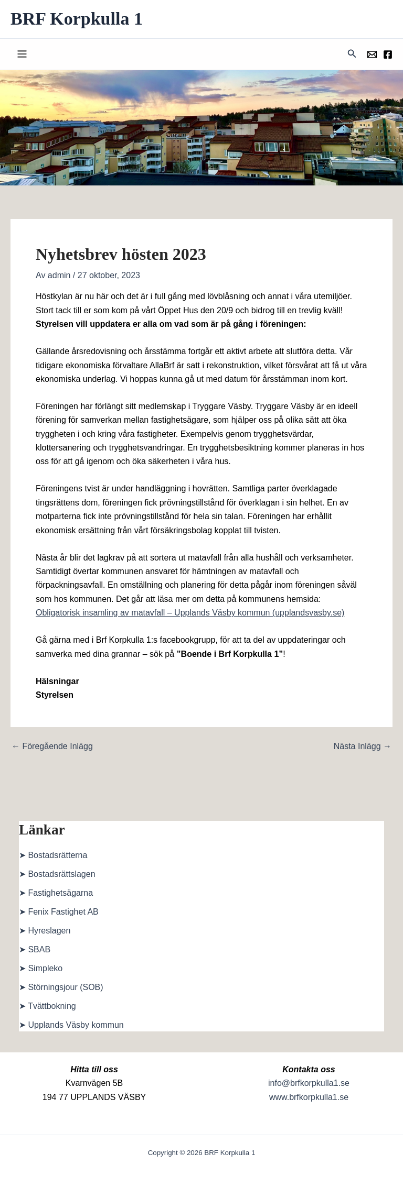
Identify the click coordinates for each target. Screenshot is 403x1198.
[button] (352, 54)
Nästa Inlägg (362, 746)
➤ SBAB (34, 949)
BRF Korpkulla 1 (76, 18)
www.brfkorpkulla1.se (308, 1097)
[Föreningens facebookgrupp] (388, 54)
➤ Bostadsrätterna (53, 855)
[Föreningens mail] (372, 54)
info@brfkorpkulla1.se (308, 1083)
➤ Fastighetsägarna (56, 892)
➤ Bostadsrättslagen (57, 874)
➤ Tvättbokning (47, 1006)
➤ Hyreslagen (44, 930)
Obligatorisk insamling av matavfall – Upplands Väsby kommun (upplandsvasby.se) (190, 612)
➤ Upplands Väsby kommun (71, 1024)
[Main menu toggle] (22, 53)
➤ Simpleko (40, 968)
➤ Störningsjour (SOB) (61, 987)
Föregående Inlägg (52, 746)
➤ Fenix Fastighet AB (59, 911)
